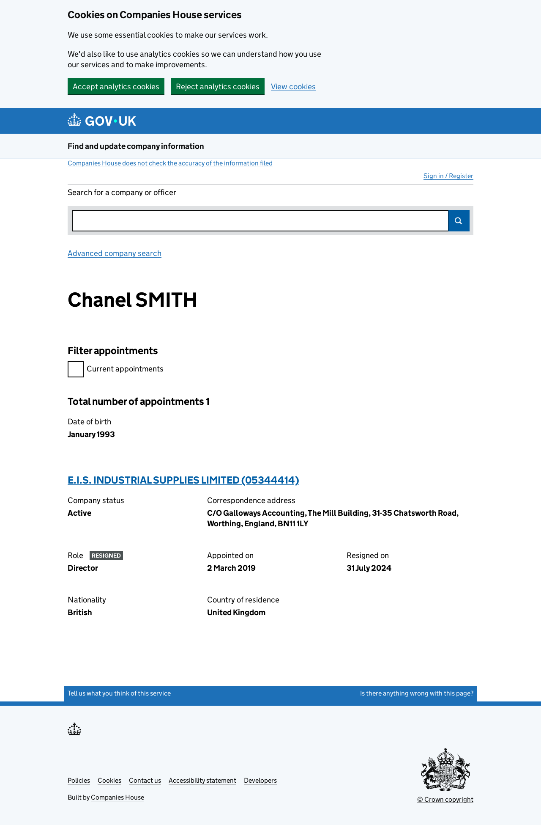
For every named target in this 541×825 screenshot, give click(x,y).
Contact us (145, 780)
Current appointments (116, 370)
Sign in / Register (448, 176)
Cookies (109, 780)
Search (459, 220)
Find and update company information (136, 146)
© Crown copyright (445, 799)
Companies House (117, 797)
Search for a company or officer (122, 192)
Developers (260, 780)
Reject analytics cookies (218, 86)
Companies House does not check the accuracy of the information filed (170, 163)
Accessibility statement (202, 780)
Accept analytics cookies (116, 86)
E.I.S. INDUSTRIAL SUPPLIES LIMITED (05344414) (183, 480)
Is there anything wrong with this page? (416, 693)
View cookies (293, 86)
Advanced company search (114, 253)
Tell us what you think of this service (119, 693)
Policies (79, 780)
